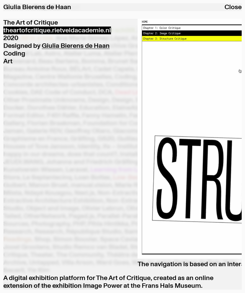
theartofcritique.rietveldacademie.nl (57, 30)
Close (233, 7)
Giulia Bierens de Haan (76, 46)
